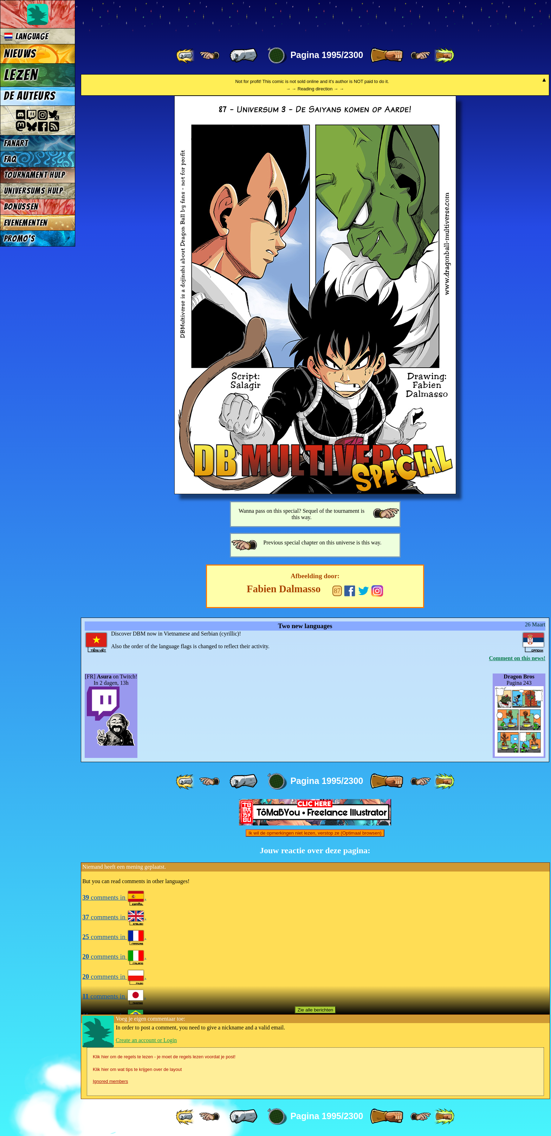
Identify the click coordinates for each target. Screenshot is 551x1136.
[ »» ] (444, 55)
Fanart (16, 143)
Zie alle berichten (315, 1010)
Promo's (19, 238)
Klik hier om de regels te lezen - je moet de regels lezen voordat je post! (164, 1056)
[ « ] (243, 55)
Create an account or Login (146, 1040)
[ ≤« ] (209, 55)
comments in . (114, 897)
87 (337, 590)
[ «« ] (185, 55)
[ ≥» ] (420, 55)
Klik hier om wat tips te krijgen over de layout (137, 1069)
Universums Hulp (33, 190)
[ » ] (386, 55)
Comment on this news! (517, 658)
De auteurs (29, 96)
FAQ (10, 159)
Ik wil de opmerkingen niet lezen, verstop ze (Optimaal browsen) (315, 833)
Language (26, 36)
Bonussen (21, 206)
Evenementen (25, 222)
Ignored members (110, 1081)
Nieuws (20, 54)
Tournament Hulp (34, 175)
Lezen (21, 75)
